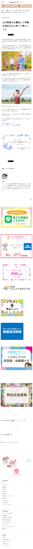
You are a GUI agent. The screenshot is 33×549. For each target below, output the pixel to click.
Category (3, 420)
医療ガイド (4, 528)
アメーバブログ (5, 546)
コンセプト (4, 484)
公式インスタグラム (6, 541)
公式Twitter (4, 543)
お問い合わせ (5, 502)
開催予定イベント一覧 (7, 496)
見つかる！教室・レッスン (8, 522)
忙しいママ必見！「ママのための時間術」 (11, 125)
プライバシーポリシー (7, 504)
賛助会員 (4, 498)
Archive (3, 434)
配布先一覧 (4, 493)
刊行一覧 (4, 491)
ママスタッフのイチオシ (7, 526)
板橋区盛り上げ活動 (6, 517)
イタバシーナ (5, 524)
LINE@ (4, 537)
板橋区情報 (4, 515)
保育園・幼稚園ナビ (6, 519)
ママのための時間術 (9, 168)
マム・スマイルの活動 (7, 513)
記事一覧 (4, 489)
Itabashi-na (16, 2)
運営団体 (4, 487)
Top (3, 482)
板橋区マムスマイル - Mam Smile (9, 442)
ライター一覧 (5, 500)
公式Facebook (5, 539)
